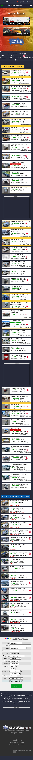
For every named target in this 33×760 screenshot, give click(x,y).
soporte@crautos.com (19, 744)
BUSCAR (16, 686)
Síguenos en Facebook (24, 751)
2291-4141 (4, 1)
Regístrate (20, 1)
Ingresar (29, 1)
